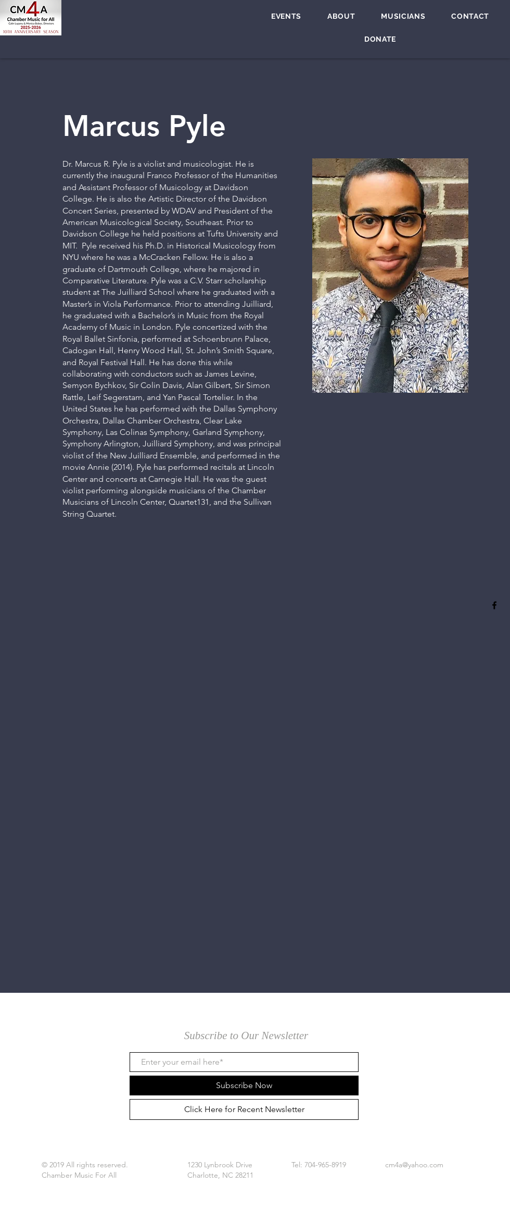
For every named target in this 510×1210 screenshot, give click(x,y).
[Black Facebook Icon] (494, 605)
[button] (286, 16)
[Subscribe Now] (244, 1085)
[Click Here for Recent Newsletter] (244, 1109)
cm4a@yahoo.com (414, 1164)
